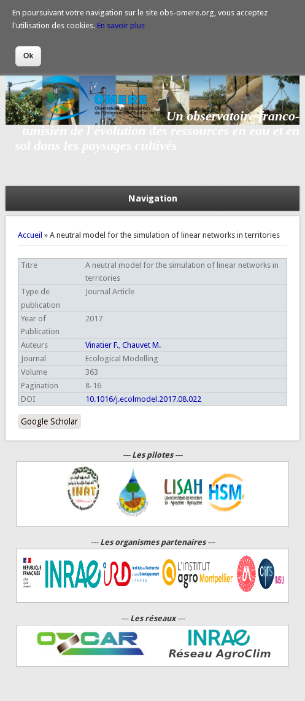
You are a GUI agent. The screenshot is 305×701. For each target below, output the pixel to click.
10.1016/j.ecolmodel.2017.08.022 (143, 399)
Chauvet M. (141, 345)
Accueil (30, 235)
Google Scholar (49, 421)
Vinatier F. (101, 345)
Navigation (152, 198)
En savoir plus (121, 25)
